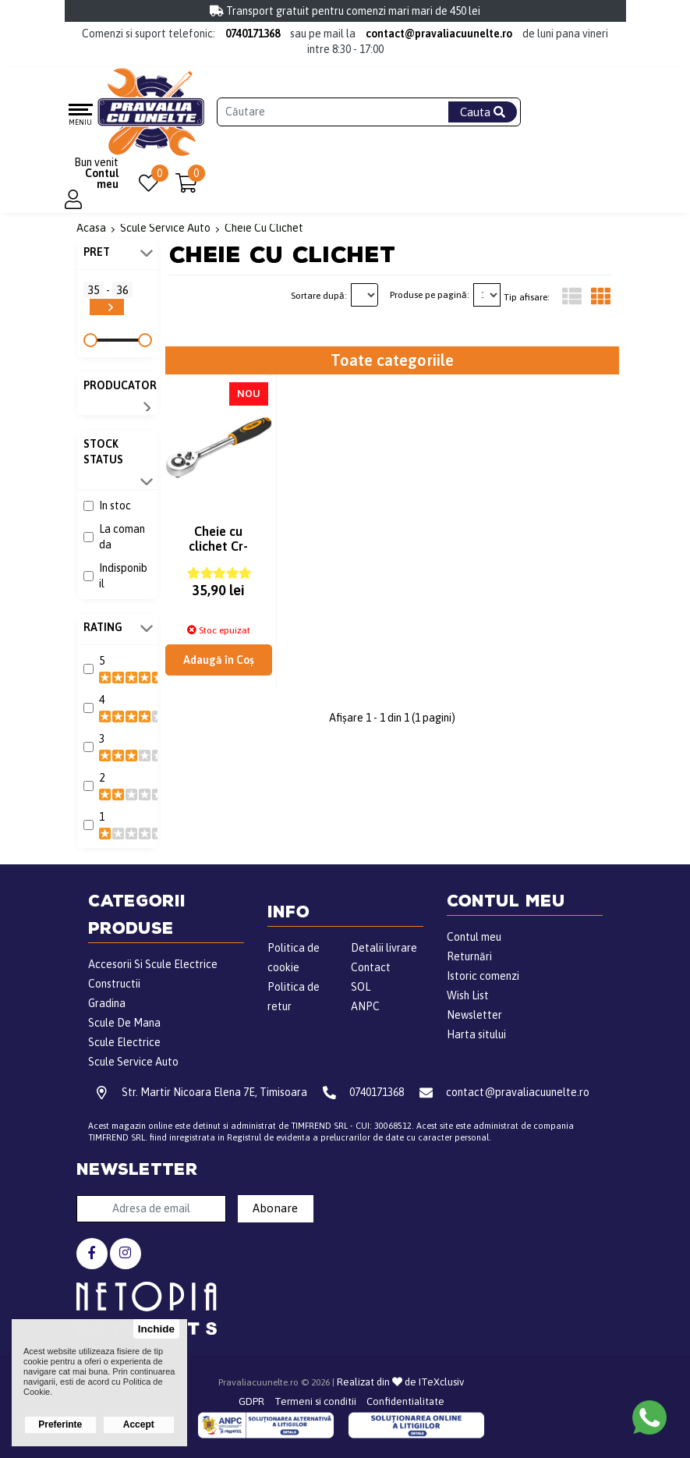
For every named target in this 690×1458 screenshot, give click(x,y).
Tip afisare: (527, 297)
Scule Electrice (124, 1042)
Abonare (275, 1208)
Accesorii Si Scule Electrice (153, 964)
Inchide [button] (156, 1329)
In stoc (115, 505)
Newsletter (474, 1015)
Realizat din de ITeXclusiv (400, 1382)
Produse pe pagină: (429, 294)
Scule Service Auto (133, 1061)
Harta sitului (476, 1034)
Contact (371, 967)
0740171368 (252, 33)
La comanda (122, 537)
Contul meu (474, 937)
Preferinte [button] (60, 1424)
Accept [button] (138, 1424)
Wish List (468, 995)
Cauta (482, 112)
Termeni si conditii (315, 1401)
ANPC (365, 1006)
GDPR (251, 1401)
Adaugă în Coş (218, 665)
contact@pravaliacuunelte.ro (439, 33)
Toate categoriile (392, 360)
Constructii (114, 983)
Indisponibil (123, 576)
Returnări (469, 956)
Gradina (107, 1003)
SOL (360, 987)
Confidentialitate (405, 1401)
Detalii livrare (384, 948)
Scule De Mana (124, 1022)
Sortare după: (319, 295)
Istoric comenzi (483, 976)
